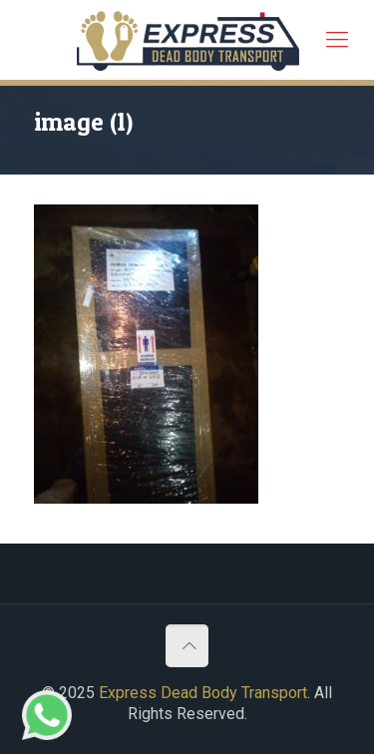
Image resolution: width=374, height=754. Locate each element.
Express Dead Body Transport (203, 692)
